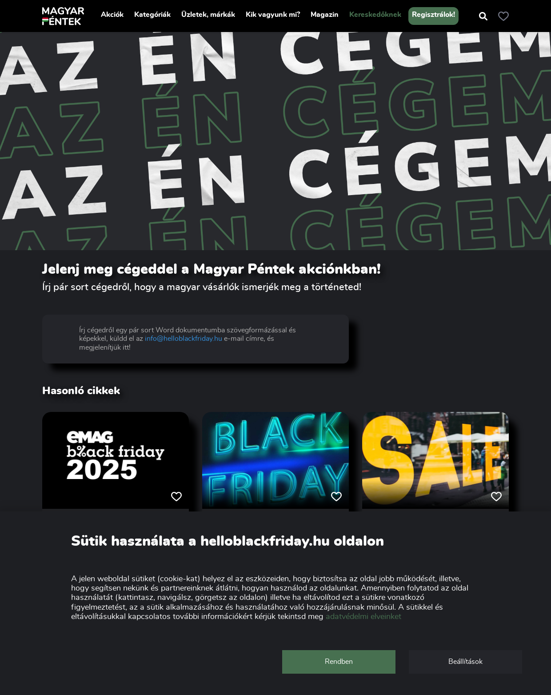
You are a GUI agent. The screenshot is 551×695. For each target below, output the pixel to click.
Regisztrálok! (433, 14)
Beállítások (465, 661)
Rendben (339, 661)
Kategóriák (152, 14)
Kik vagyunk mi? (273, 14)
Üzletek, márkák (208, 14)
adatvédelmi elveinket (363, 617)
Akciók (112, 14)
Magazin (325, 14)
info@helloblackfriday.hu (183, 338)
